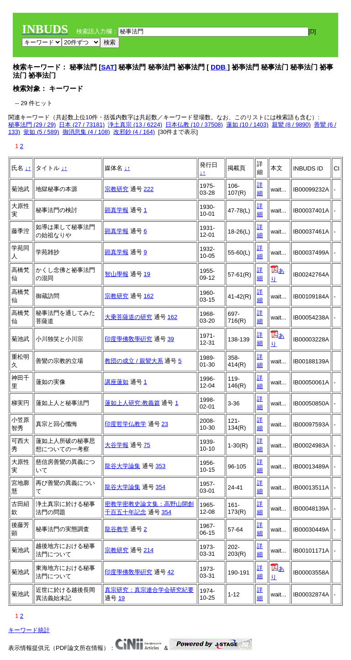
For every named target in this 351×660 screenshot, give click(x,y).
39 (170, 338)
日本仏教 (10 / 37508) (194, 124)
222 (149, 189)
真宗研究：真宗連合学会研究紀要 (149, 589)
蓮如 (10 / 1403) (247, 124)
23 (164, 423)
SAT (107, 67)
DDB (219, 67)
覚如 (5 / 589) (41, 131)
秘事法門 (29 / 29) (32, 124)
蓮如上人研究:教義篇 (132, 402)
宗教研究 (116, 189)
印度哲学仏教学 (125, 423)
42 (170, 572)
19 (147, 274)
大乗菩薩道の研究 (128, 317)
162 (149, 296)
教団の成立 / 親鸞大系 (134, 360)
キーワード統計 (29, 630)
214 (149, 550)
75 (147, 445)
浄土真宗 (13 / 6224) (135, 124)
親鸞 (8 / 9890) (291, 124)
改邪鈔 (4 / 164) (134, 131)
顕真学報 (116, 210)
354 (160, 487)
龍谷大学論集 (122, 466)
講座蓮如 (116, 381)
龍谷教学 (116, 529)
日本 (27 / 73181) (82, 124)
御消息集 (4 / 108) (86, 131)
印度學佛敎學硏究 (128, 338)
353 (160, 466)
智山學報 (116, 274)
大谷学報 (116, 445)
